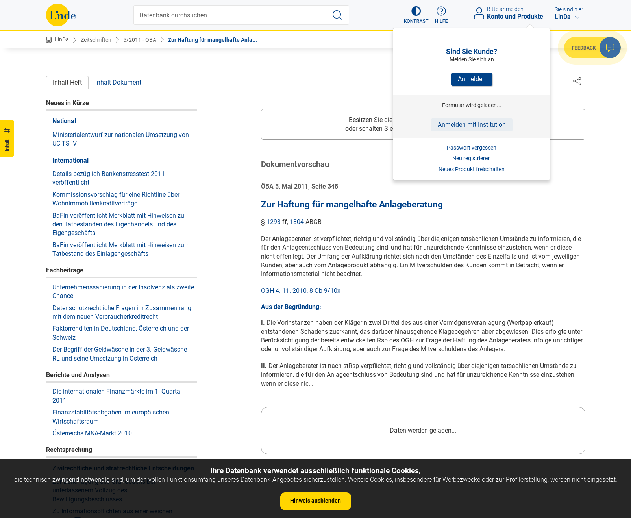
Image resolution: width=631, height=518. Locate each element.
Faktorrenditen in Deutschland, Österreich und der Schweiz (120, 104)
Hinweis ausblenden (315, 501)
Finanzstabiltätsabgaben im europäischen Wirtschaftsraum (110, 188)
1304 (297, 222)
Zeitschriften (96, 40)
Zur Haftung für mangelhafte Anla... (212, 40)
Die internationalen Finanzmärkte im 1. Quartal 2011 (117, 167)
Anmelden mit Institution (472, 124)
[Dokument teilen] (577, 81)
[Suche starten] (337, 15)
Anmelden (472, 79)
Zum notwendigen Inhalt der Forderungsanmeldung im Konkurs (123, 379)
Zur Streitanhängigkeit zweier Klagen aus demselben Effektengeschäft (109, 329)
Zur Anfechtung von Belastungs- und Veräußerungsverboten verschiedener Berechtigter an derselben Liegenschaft (121, 354)
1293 (273, 222)
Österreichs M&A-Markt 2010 (92, 205)
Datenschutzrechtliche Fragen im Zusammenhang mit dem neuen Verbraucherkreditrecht (121, 84)
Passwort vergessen (471, 147)
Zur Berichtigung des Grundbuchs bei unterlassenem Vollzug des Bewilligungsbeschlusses (103, 262)
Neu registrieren (471, 158)
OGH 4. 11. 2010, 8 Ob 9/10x (300, 290)
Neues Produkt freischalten (472, 169)
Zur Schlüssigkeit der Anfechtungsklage (107, 407)
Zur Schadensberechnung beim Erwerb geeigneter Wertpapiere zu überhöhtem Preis (121, 308)
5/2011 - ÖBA (139, 40)
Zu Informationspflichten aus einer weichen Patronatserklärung (112, 287)
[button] (416, 15)
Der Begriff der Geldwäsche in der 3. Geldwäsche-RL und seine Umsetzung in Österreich (120, 125)
